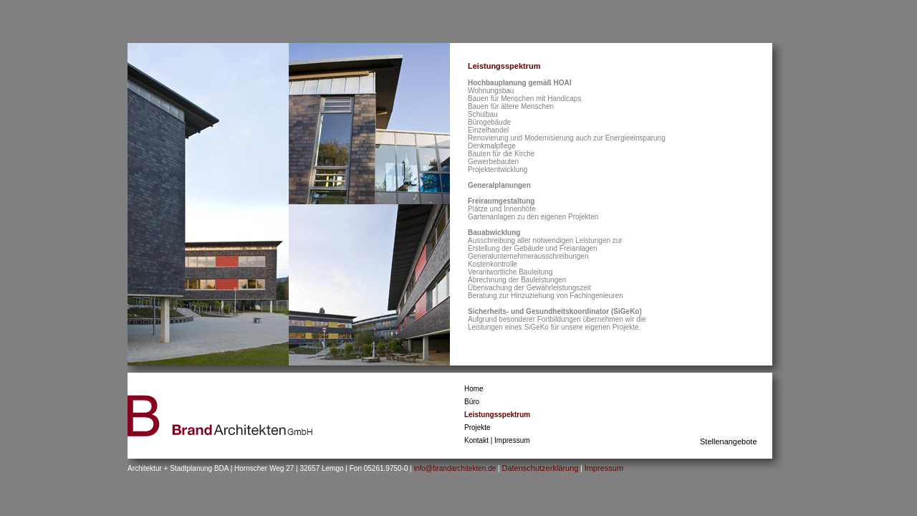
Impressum (604, 468)
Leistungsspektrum (497, 415)
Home (474, 389)
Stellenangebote (728, 441)
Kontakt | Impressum (497, 440)
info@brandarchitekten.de (456, 468)
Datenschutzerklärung (539, 468)
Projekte (477, 427)
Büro (471, 402)
